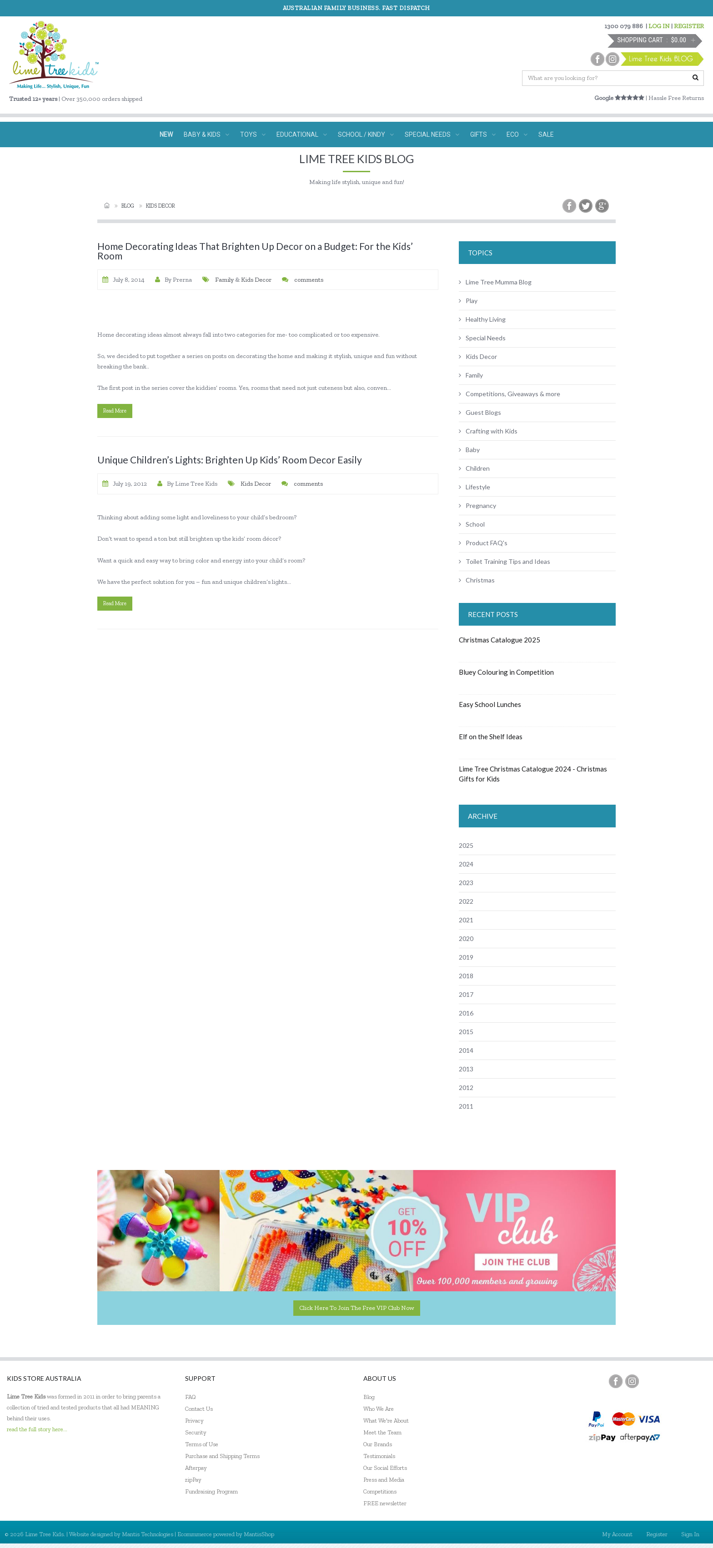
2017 (466, 994)
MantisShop (259, 1534)
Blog (127, 206)
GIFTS (483, 134)
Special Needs (482, 338)
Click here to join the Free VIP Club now (356, 1308)
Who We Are (378, 1408)
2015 (466, 1031)
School (472, 524)
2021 (466, 920)
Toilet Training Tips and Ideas (504, 561)
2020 (466, 938)
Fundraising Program (211, 1491)
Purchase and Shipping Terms (222, 1456)
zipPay (193, 1479)
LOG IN (659, 26)
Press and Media (383, 1479)
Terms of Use (201, 1444)
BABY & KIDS (206, 134)
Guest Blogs (480, 412)
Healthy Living (482, 319)
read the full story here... (37, 1429)
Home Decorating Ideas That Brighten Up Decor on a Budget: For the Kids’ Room (255, 250)
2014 (466, 1050)
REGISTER (689, 26)
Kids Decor (256, 280)
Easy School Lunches (490, 704)
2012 (466, 1087)
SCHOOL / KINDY (366, 134)
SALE (546, 134)
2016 (466, 1013)
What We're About (386, 1420)
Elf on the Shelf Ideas (490, 736)
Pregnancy (477, 505)
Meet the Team (382, 1432)
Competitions (380, 1491)
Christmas (477, 580)
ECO (517, 134)
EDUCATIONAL (301, 134)
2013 (466, 1069)
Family (224, 280)
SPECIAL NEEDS (432, 134)
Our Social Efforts (385, 1467)
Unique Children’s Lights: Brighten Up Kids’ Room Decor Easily (229, 459)
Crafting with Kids (488, 431)
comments (308, 280)
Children (474, 468)
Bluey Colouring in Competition (506, 672)
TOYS (253, 134)
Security (195, 1432)
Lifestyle (474, 487)
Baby (469, 449)
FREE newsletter (385, 1503)
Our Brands (377, 1444)
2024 (466, 864)
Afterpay (196, 1467)
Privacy (194, 1420)
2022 (466, 901)
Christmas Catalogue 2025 (499, 640)
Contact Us (199, 1408)
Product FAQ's (483, 543)
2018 (466, 976)
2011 (466, 1106)
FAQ (190, 1397)
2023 (466, 882)
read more (114, 411)
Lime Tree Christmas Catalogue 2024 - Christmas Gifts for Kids (533, 774)
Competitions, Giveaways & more (509, 394)
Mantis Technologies (147, 1534)
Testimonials (379, 1456)
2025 (466, 845)
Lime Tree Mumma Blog (495, 282)
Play (468, 300)
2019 (466, 957)
